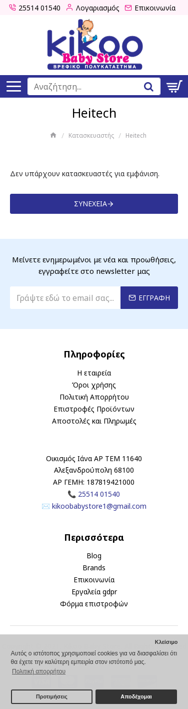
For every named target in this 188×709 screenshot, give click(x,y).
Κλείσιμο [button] (166, 642)
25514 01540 (99, 494)
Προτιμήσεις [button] (52, 696)
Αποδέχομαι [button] (136, 696)
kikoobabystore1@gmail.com (99, 506)
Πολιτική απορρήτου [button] (39, 671)
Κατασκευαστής (91, 135)
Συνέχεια (90, 203)
